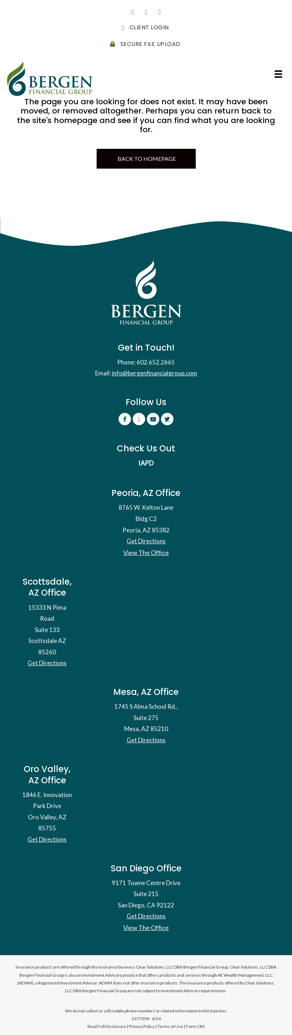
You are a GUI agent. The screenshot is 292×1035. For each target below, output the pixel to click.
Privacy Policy (142, 1026)
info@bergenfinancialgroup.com (154, 373)
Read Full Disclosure (106, 1026)
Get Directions (146, 541)
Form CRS (195, 1026)
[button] (132, 12)
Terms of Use (170, 1026)
